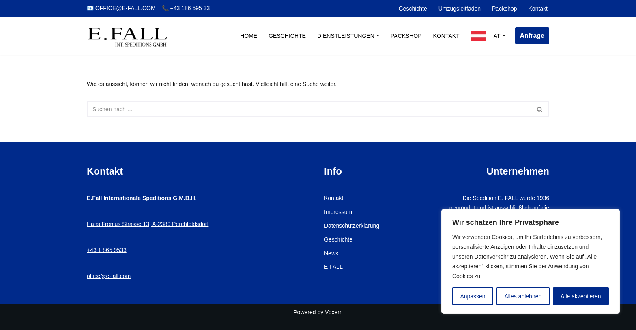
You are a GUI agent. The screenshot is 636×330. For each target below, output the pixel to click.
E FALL (333, 266)
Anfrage (532, 35)
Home (248, 35)
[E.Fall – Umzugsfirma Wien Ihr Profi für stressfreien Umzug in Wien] (127, 35)
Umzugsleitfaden (459, 8)
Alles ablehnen (522, 296)
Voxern (334, 312)
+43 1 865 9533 (107, 250)
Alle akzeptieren (581, 296)
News (331, 253)
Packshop (504, 8)
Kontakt (538, 8)
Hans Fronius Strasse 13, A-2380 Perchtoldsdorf (147, 224)
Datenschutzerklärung (351, 225)
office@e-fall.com (109, 276)
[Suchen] (309, 109)
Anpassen (472, 296)
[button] (377, 35)
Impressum (338, 212)
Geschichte (413, 8)
